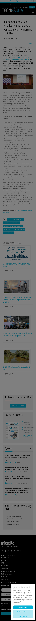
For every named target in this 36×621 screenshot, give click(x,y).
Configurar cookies (23, 616)
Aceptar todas (23, 607)
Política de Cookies (23, 612)
